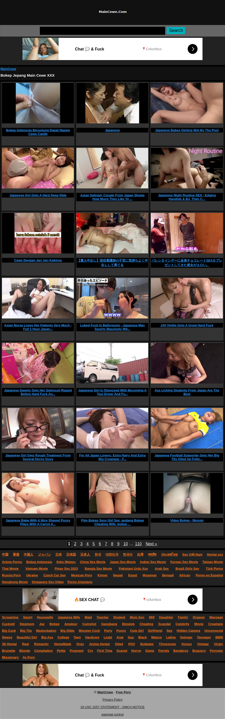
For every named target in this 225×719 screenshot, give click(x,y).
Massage (216, 617)
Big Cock (9, 630)
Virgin (218, 644)
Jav (42, 624)
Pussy (121, 630)
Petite (61, 650)
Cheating (146, 624)
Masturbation (46, 630)
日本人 (85, 554)
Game (149, 650)
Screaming (10, 617)
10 (125, 544)
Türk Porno (214, 568)
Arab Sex (162, 568)
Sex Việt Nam (192, 554)
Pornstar (216, 650)
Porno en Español (209, 575)
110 (138, 544)
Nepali (118, 575)
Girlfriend (155, 630)
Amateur (70, 624)
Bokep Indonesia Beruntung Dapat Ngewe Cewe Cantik (38, 132)
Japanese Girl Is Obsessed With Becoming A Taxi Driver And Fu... (112, 392)
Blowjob (128, 624)
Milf (151, 617)
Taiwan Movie (212, 562)
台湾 (140, 554)
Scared (121, 650)
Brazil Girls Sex (187, 568)
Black (142, 637)
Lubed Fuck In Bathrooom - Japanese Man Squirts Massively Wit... (112, 327)
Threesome (167, 644)
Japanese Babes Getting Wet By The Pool (187, 130)
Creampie (215, 624)
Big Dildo (67, 630)
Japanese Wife (69, 617)
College (63, 637)
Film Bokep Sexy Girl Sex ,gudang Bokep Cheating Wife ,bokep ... (112, 522)
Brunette (8, 650)
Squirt (27, 617)
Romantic (41, 644)
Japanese (112, 130)
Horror (136, 650)
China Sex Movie (92, 562)
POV (131, 644)
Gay (131, 637)
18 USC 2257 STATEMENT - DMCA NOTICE (112, 707)
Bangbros (180, 650)
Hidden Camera (188, 630)
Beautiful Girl (27, 637)
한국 (98, 554)
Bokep (54, 624)
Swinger (186, 637)
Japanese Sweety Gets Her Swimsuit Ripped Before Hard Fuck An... (38, 392)
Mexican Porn (81, 575)
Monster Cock (89, 630)
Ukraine (32, 575)
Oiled (119, 644)
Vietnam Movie (36, 568)
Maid (88, 617)
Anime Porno (12, 562)
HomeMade (62, 644)
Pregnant (77, 650)
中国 (5, 554)
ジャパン (44, 554)
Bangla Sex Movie (98, 568)
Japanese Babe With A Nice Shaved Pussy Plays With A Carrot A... (38, 522)
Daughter (166, 617)
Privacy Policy (113, 699)
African (184, 575)
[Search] (102, 31)
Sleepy (7, 637)
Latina (171, 637)
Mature (156, 637)
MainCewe (8, 69)
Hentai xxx (215, 554)
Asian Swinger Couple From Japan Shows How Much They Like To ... (112, 197)
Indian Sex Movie (153, 562)
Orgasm (199, 617)
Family (183, 617)
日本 (58, 554)
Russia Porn (11, 575)
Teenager (204, 637)
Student (119, 617)
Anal (119, 637)
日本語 (71, 554)
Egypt (132, 575)
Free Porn (123, 692)
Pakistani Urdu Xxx (133, 568)
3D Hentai (9, 644)
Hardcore (92, 637)
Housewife (45, 617)
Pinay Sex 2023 (66, 568)
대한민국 (112, 554)
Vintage (203, 644)
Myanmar (150, 575)
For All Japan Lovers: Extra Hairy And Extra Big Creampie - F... (112, 457)
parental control (112, 714)
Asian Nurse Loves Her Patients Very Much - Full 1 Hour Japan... (38, 327)
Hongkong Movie (15, 582)
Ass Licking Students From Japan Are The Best (187, 392)
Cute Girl (137, 630)
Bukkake (147, 644)
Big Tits (26, 630)
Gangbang (109, 624)
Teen (77, 637)
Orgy (80, 644)
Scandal (164, 624)
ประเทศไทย (169, 554)
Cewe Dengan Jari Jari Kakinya (38, 260)
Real (25, 644)
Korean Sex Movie (184, 562)
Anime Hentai (99, 644)
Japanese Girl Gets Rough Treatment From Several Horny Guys (37, 457)
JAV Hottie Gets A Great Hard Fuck (186, 325)
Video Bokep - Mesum (187, 520)
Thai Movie (10, 568)
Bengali (168, 575)
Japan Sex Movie (123, 562)
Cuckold (8, 624)
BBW (219, 637)
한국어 (128, 554)
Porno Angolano (80, 582)
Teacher (102, 617)
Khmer (102, 575)
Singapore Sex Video (48, 582)
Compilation (43, 650)
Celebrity (182, 624)
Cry (90, 650)
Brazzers (199, 650)
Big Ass (47, 637)
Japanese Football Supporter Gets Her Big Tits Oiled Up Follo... (187, 457)
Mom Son (137, 617)
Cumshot (89, 624)
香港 (16, 554)
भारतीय (152, 554)
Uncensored (213, 630)
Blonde (24, 650)
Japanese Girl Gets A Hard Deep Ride (37, 195)
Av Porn (29, 657)
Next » (151, 544)
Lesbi (108, 637)
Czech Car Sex (55, 575)
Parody (163, 650)
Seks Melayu (66, 562)
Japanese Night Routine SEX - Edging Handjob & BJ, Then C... (187, 197)
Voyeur (186, 644)
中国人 (28, 554)
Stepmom (27, 624)
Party (108, 630)
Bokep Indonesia (39, 562)
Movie (198, 624)
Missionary (10, 657)
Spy (170, 630)
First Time (104, 650)
